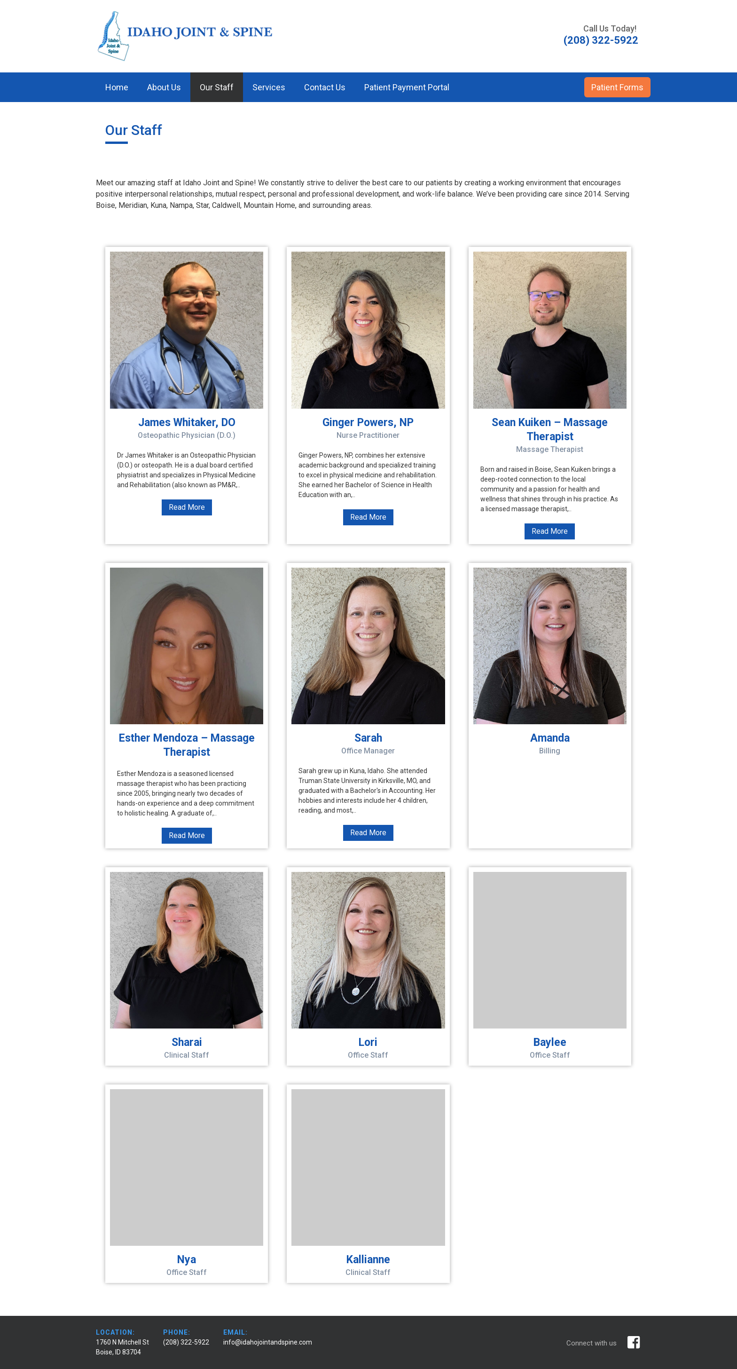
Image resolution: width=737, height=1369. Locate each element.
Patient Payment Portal (406, 87)
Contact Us (324, 87)
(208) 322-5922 (186, 1342)
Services (268, 87)
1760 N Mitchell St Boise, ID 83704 (122, 1347)
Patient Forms (617, 87)
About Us (164, 87)
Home (116, 87)
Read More (187, 507)
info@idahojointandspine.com (267, 1342)
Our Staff (217, 87)
